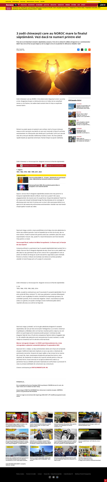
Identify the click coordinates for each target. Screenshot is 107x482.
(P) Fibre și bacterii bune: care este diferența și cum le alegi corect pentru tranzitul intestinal (90, 459)
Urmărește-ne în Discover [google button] (28, 165)
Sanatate (61, 5)
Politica (24, 5)
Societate (31, 5)
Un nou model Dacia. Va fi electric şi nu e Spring (89, 441)
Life (78, 5)
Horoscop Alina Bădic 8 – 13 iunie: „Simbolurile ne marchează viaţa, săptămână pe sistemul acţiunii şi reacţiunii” (47, 178)
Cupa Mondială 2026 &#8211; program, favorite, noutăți (16, 464)
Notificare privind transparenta (83, 474)
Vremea (67, 5)
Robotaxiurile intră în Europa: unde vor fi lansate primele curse (89, 424)
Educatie (53, 5)
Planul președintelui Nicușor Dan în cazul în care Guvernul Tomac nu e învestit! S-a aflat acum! (65, 459)
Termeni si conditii (31, 474)
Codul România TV (68, 474)
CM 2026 (42, 1)
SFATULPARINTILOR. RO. (39, 367)
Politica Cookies (20, 474)
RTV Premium (15, 1)
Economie (39, 5)
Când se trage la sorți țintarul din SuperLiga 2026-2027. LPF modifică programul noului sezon (41, 395)
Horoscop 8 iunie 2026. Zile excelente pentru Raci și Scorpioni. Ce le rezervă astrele (44, 185)
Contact (40, 474)
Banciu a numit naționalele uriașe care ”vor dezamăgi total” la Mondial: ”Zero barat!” (40, 459)
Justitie (46, 5)
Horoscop (22, 1)
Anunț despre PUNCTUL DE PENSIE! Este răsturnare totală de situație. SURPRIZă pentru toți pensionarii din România (39, 390)
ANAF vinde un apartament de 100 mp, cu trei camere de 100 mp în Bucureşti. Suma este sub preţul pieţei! (84, 140)
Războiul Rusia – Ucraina (33, 1)
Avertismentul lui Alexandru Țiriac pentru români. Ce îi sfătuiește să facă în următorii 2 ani (65, 425)
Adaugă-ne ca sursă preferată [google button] (53, 165)
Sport (83, 5)
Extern (73, 5)
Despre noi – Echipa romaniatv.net (53, 474)
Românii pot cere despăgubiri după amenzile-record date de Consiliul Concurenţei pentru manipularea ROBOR (83, 131)
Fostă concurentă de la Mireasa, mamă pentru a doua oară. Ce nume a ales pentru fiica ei (40, 425)
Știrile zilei (8, 1)
